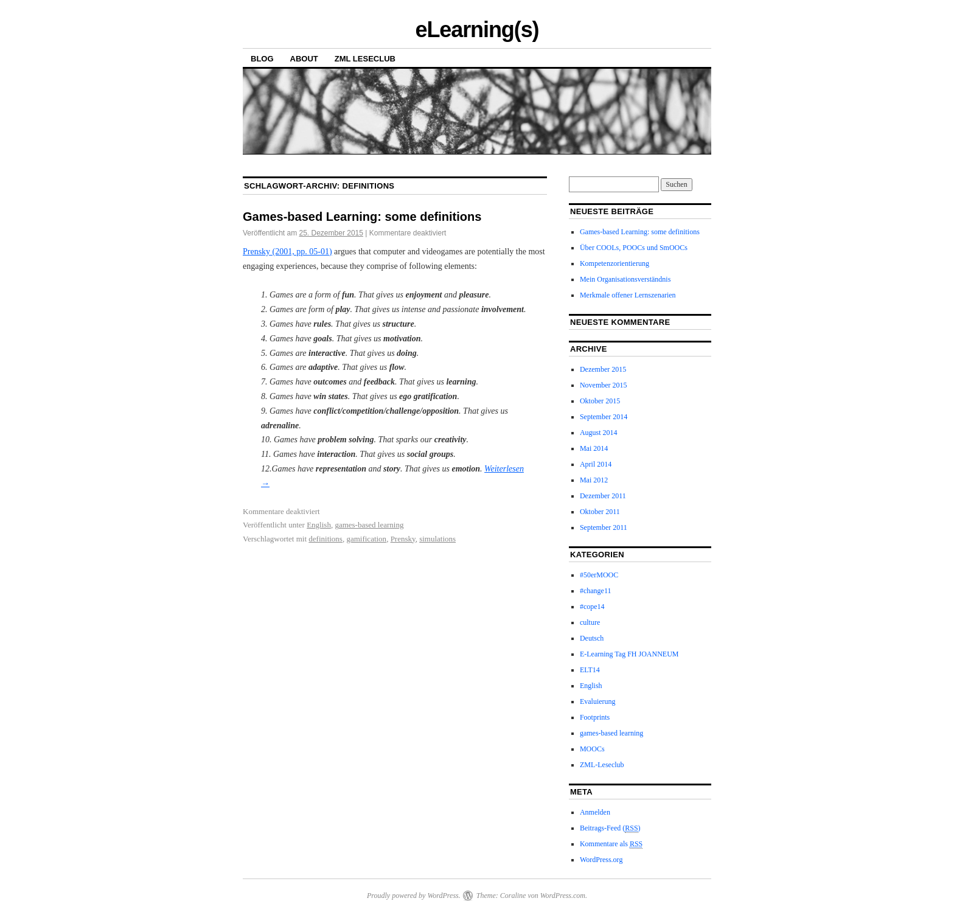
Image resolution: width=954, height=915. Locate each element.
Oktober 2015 (600, 401)
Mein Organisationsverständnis (625, 279)
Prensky (403, 538)
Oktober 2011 (600, 511)
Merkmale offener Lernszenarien (628, 295)
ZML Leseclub (365, 58)
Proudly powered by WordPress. (414, 895)
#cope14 (592, 606)
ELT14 (590, 670)
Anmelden (595, 812)
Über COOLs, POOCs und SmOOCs (634, 247)
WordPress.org (601, 859)
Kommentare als (611, 844)
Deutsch (592, 638)
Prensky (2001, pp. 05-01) (287, 251)
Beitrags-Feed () (610, 828)
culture (590, 622)
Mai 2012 (594, 480)
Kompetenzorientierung (614, 263)
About (304, 58)
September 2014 (603, 416)
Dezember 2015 (603, 369)
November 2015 (603, 385)
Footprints (595, 717)
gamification (366, 538)
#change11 (595, 590)
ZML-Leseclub (602, 764)
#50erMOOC (599, 575)
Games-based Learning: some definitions (362, 216)
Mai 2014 (594, 448)
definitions (325, 538)
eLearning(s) (476, 29)
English (319, 524)
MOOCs (592, 749)
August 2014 (599, 432)
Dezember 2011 (603, 496)
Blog (262, 58)
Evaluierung (598, 701)
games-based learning (369, 524)
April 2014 (595, 464)
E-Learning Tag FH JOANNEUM (629, 654)
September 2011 (603, 527)
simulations (437, 538)
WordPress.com (562, 895)
